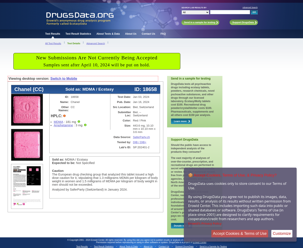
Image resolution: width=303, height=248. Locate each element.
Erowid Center (199, 242)
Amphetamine (63, 125)
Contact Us (148, 33)
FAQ (163, 33)
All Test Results (53, 43)
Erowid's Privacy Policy (205, 223)
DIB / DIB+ (139, 142)
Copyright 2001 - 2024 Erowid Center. (87, 240)
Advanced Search (249, 7)
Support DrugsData (184, 246)
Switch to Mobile (63, 78)
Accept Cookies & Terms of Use (240, 233)
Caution (58, 170)
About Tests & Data (108, 33)
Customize (282, 233)
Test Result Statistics (78, 33)
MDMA (58, 122)
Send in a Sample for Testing (213, 246)
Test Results (52, 33)
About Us (130, 33)
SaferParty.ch (141, 137)
